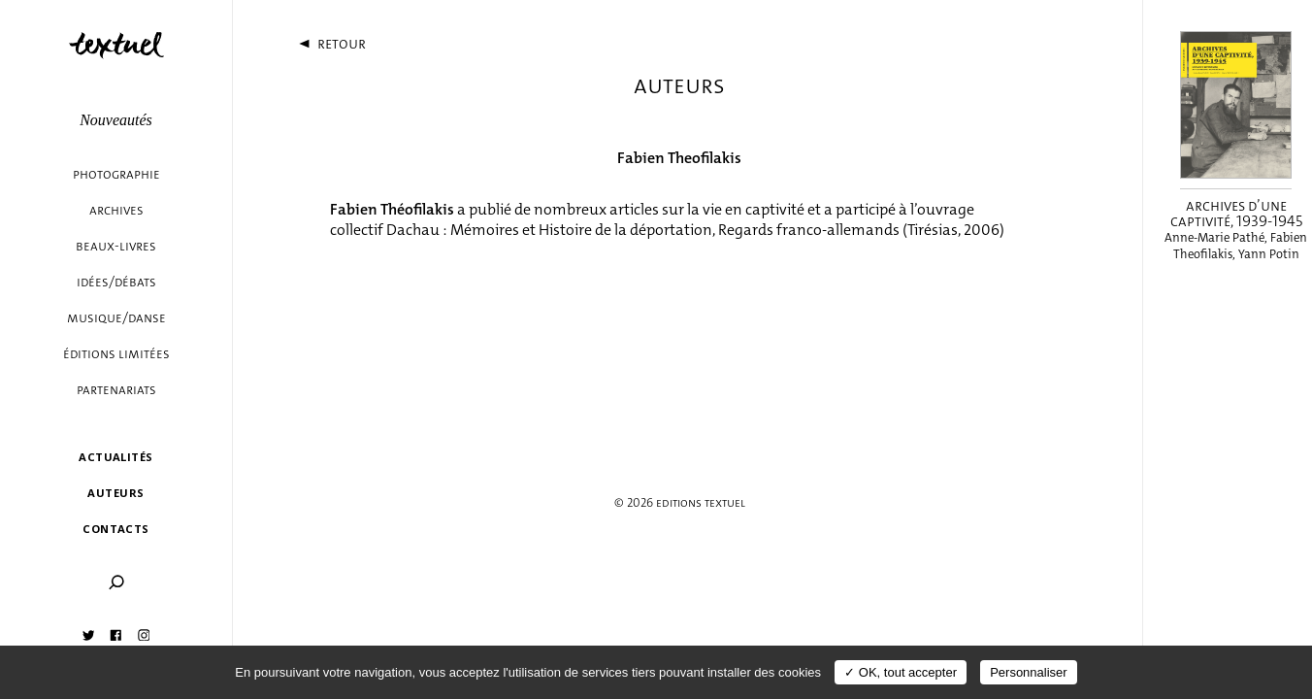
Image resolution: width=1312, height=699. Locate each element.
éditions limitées (116, 354)
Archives (116, 210)
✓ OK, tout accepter (900, 672)
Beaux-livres (116, 246)
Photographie (116, 174)
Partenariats (116, 390)
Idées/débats (116, 282)
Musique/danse (116, 318)
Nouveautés (116, 120)
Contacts (115, 528)
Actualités (115, 456)
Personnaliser (1028, 672)
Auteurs (115, 492)
